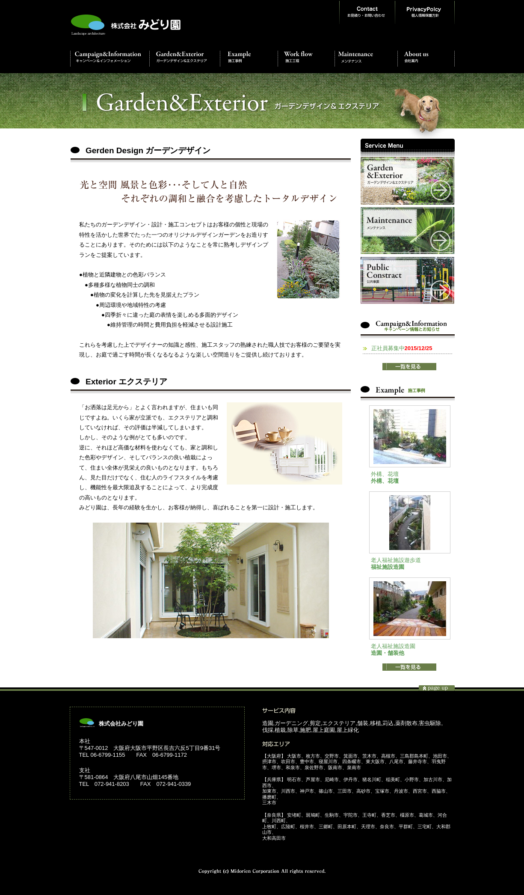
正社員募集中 (401, 348)
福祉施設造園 (387, 567)
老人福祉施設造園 (393, 646)
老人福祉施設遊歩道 (396, 560)
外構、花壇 (385, 474)
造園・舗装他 (387, 653)
